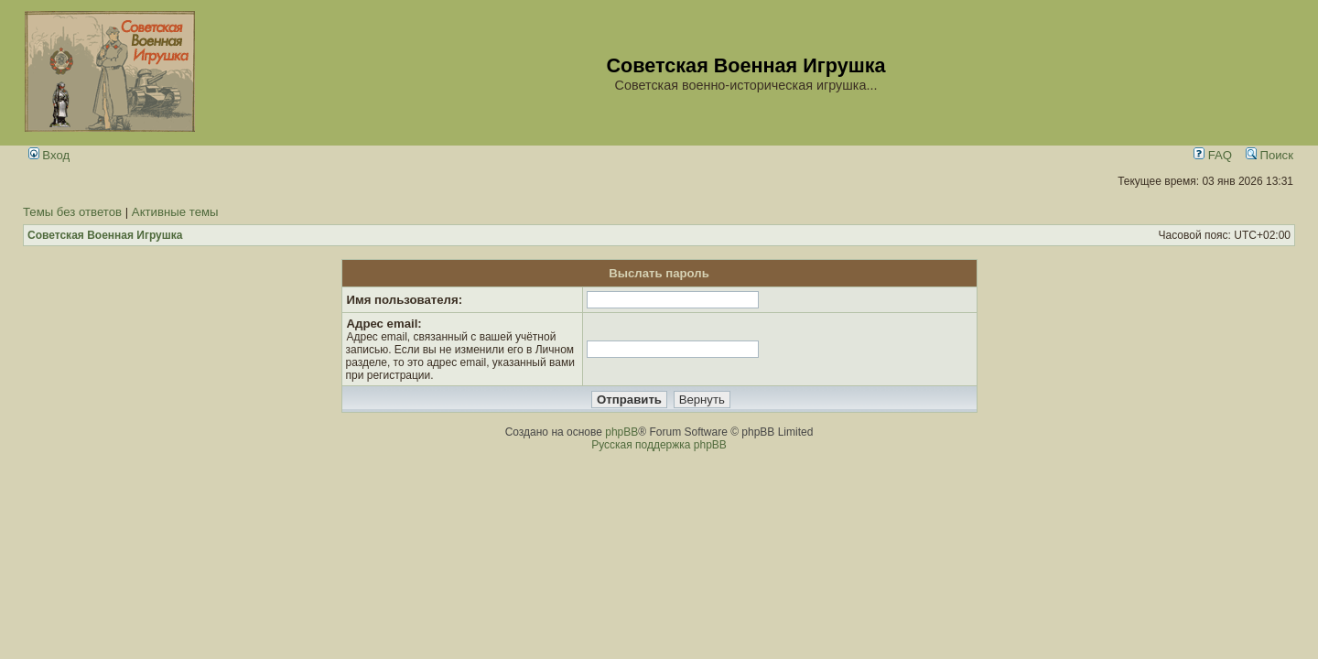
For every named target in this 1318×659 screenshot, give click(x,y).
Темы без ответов (72, 212)
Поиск (1269, 155)
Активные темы (175, 212)
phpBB (621, 432)
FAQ (1213, 155)
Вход (49, 155)
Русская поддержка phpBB (659, 444)
